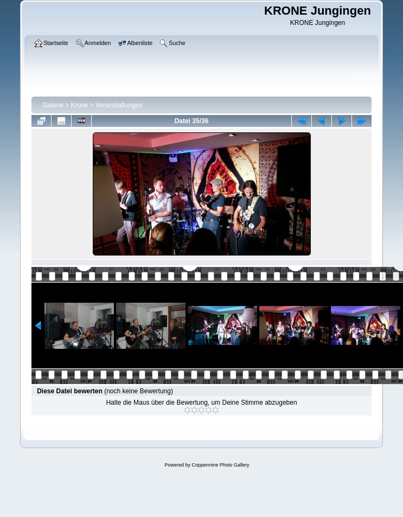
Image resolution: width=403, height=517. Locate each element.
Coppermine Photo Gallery (220, 465)
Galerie (52, 105)
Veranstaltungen (119, 105)
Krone (79, 105)
